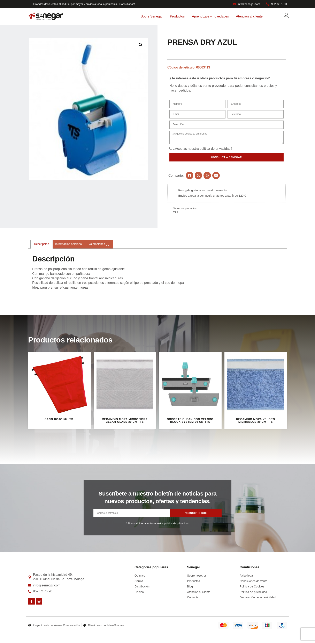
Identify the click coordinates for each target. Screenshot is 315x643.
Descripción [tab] (41, 245)
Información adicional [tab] (68, 245)
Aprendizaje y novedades (210, 16)
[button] (140, 45)
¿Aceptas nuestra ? (202, 150)
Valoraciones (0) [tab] (99, 245)
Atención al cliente (249, 16)
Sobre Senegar (152, 16)
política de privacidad (215, 150)
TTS (175, 213)
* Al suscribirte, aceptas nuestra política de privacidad (157, 524)
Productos (177, 16)
